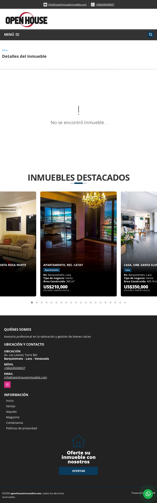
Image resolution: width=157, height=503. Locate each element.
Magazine (12, 417)
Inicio (5, 50)
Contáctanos (14, 423)
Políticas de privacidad (21, 428)
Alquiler (11, 412)
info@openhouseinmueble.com (67, 4)
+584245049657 (105, 4)
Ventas (10, 406)
